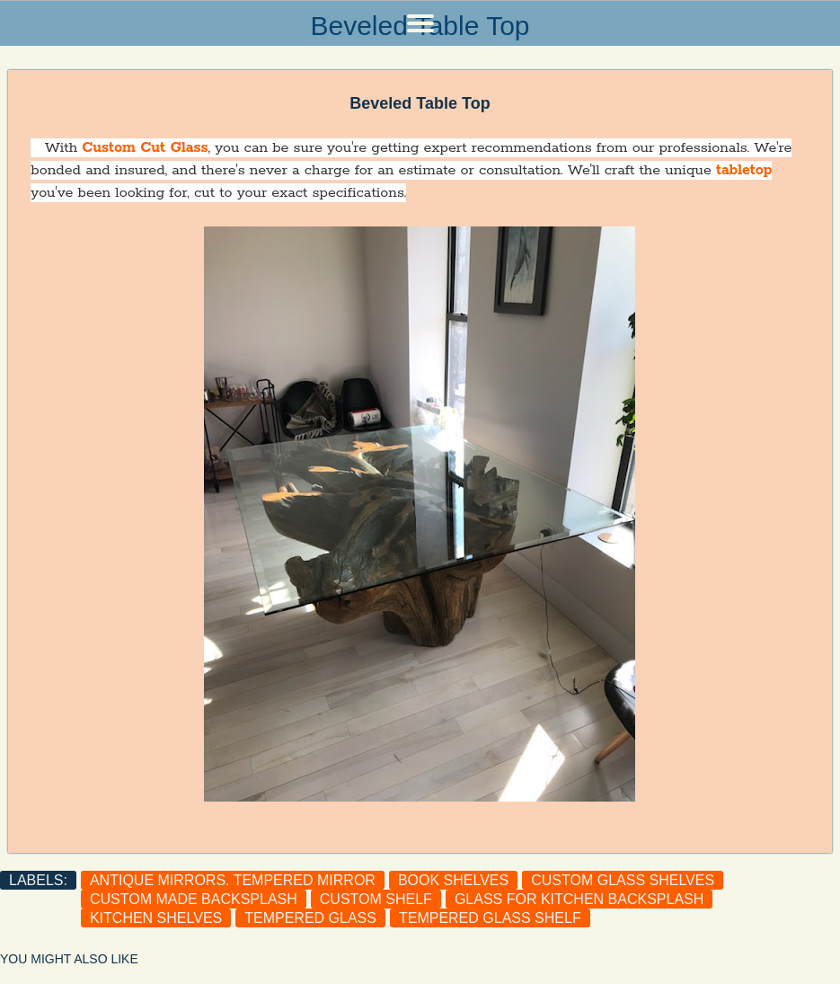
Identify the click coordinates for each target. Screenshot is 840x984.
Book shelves (453, 880)
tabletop (744, 170)
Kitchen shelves (156, 918)
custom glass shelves (622, 880)
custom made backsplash (193, 899)
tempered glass (310, 918)
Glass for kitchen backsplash (579, 899)
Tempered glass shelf (490, 918)
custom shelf (376, 899)
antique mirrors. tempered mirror (233, 880)
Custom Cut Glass (145, 147)
